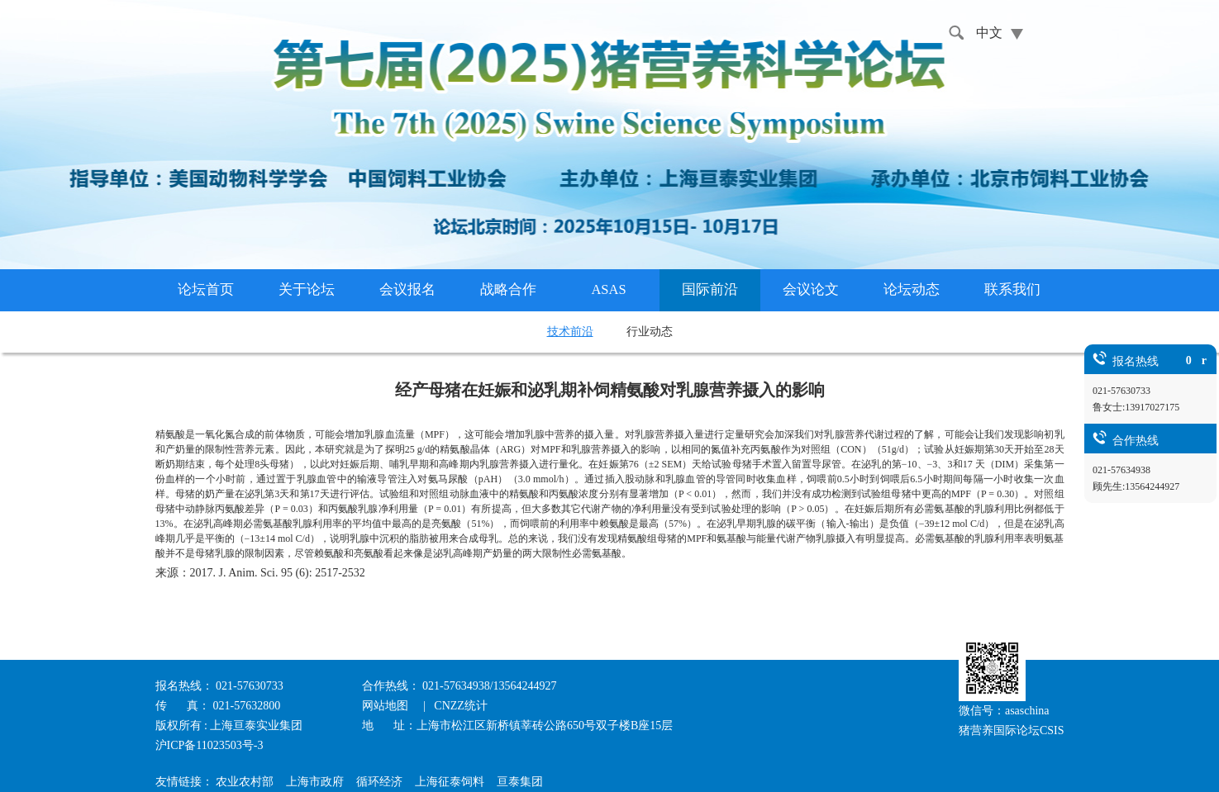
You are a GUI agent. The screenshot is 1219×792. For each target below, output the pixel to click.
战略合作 (508, 289)
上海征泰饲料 (449, 781)
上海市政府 (315, 781)
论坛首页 (206, 289)
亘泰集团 (520, 781)
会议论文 (811, 289)
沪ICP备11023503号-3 (209, 745)
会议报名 (407, 289)
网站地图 (387, 706)
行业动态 (649, 331)
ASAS (608, 289)
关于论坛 (307, 289)
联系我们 (1012, 289)
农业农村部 (245, 781)
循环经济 (379, 781)
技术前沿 (570, 331)
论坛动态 (911, 289)
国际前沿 (710, 289)
